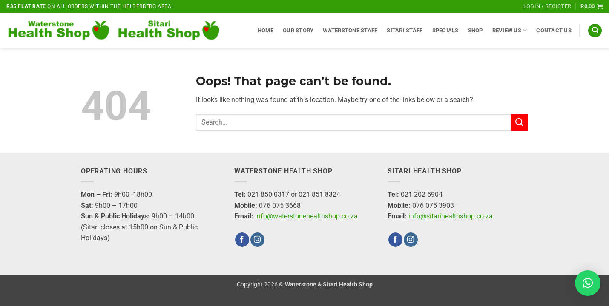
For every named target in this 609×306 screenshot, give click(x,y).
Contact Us (554, 30)
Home (265, 30)
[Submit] (519, 122)
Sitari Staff (404, 30)
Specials (445, 30)
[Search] (595, 31)
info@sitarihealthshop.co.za (450, 216)
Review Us (509, 30)
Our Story (298, 30)
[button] (547, 6)
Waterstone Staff (350, 30)
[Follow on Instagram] (257, 239)
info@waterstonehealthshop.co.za (306, 216)
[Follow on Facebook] (242, 239)
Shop (475, 30)
